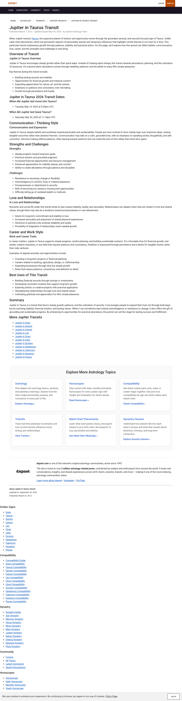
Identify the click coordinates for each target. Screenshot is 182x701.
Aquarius (10, 546)
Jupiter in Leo (22, 333)
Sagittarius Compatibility (18, 591)
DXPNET (12, 3)
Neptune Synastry (14, 643)
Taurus (34, 38)
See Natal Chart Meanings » (83, 435)
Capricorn (10, 543)
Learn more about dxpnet (49, 480)
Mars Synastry (13, 629)
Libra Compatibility (15, 584)
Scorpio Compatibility (16, 588)
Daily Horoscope (14, 681)
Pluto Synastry (13, 646)
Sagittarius (11, 539)
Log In (161, 3)
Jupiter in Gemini (23, 326)
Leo (7, 526)
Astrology (21, 383)
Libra (8, 532)
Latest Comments (15, 664)
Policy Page (111, 696)
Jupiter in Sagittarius (25, 346)
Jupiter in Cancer (23, 329)
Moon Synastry (13, 626)
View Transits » (23, 435)
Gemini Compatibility (16, 570)
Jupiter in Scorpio (24, 343)
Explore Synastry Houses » (136, 439)
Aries (8, 512)
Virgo (8, 529)
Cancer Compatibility (16, 574)
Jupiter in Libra (22, 340)
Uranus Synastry (14, 639)
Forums (9, 657)
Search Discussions (16, 667)
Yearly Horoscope (14, 688)
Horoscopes (76, 383)
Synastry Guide (13, 612)
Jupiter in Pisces (23, 357)
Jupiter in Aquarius (24, 353)
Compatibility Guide (15, 560)
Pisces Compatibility (16, 601)
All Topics (10, 660)
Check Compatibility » (134, 403)
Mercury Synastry (14, 619)
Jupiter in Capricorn (25, 350)
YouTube (80, 480)
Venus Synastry (13, 622)
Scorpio (9, 536)
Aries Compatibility (15, 564)
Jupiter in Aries (22, 322)
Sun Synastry (12, 615)
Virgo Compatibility (15, 581)
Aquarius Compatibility (17, 598)
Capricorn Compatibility (17, 594)
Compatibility (131, 383)
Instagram (69, 480)
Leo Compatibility (14, 577)
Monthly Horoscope (16, 685)
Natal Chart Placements (83, 419)
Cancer (9, 522)
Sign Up (170, 3)
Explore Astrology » (25, 403)
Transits (20, 419)
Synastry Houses (133, 419)
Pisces (9, 550)
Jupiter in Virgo (22, 336)
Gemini (9, 519)
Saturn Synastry (14, 636)
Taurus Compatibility (16, 567)
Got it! (173, 696)
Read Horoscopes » (79, 400)
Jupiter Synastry (14, 632)
